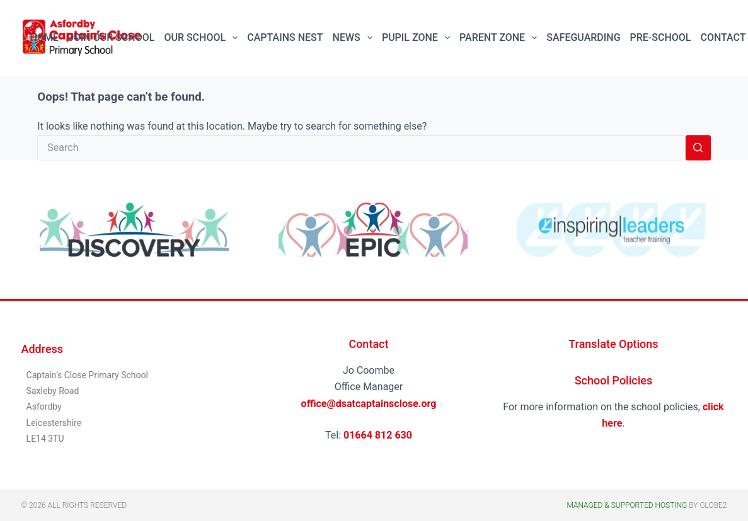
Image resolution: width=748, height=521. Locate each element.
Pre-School (660, 37)
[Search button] (698, 147)
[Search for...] (361, 147)
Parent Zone (500, 37)
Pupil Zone (418, 37)
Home (44, 37)
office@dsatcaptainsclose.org (369, 404)
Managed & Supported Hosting (627, 505)
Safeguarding (583, 37)
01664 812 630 (377, 435)
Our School (203, 37)
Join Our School (111, 37)
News (355, 37)
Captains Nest (285, 37)
